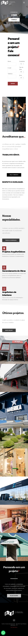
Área (21, 77)
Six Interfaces (14, 627)
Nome (12, 63)
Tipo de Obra (21, 70)
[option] (14, 17)
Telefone (12, 75)
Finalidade (21, 63)
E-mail (12, 69)
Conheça (14, 19)
